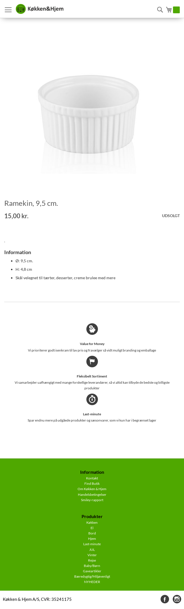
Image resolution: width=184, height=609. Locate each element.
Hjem (92, 538)
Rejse (92, 560)
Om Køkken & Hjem (92, 489)
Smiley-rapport (92, 500)
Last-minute (92, 544)
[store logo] (39, 9)
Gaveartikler (92, 571)
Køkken (92, 522)
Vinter (92, 555)
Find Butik (92, 483)
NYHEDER (92, 582)
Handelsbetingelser (92, 494)
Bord (92, 533)
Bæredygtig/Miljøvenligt (92, 576)
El (92, 528)
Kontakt (92, 478)
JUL (92, 549)
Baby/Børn (92, 566)
